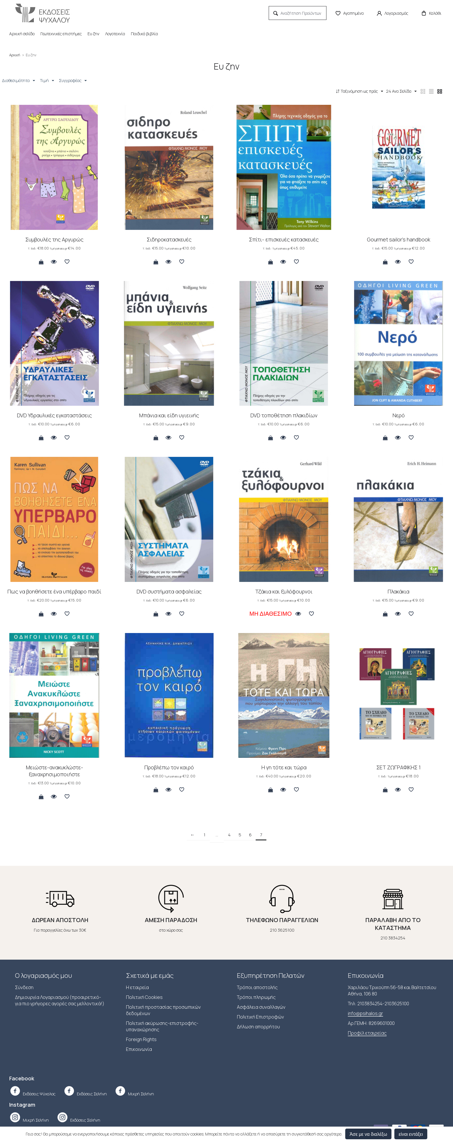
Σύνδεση (24, 988)
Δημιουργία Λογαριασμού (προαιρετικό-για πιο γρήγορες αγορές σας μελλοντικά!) (59, 1001)
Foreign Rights (141, 1040)
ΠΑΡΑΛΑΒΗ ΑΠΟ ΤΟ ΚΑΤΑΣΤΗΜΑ (393, 924)
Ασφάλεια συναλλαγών (261, 1007)
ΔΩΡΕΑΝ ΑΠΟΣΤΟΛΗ (60, 920)
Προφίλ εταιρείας (367, 1033)
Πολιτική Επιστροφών (260, 1017)
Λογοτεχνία (115, 33)
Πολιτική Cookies (144, 998)
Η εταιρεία (137, 988)
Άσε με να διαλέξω (368, 1133)
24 (391, 91)
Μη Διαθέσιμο (270, 614)
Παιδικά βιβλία (144, 33)
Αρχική (14, 55)
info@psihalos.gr (365, 1014)
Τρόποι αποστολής (257, 988)
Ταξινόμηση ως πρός (345, 91)
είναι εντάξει (411, 1133)
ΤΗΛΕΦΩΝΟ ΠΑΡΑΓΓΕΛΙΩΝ (282, 920)
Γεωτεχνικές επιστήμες (61, 33)
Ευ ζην (93, 33)
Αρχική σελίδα (22, 33)
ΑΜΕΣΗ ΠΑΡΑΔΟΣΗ (171, 920)
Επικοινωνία (139, 1050)
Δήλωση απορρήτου (258, 1027)
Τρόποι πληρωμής (256, 998)
